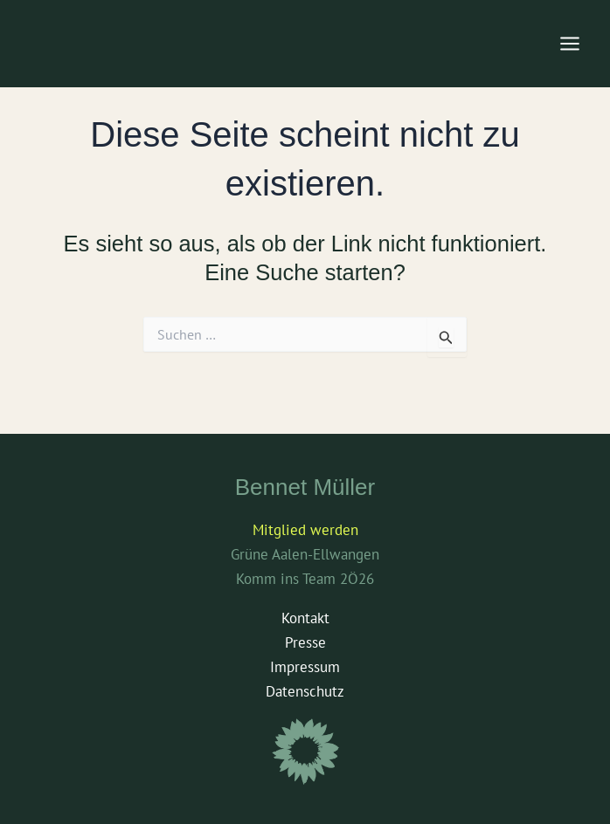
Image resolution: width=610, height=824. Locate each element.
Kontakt (305, 618)
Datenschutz (305, 691)
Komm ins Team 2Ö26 (305, 578)
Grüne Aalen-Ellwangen (305, 554)
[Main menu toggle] (570, 43)
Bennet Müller (305, 487)
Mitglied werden (305, 529)
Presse (305, 642)
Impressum (305, 666)
